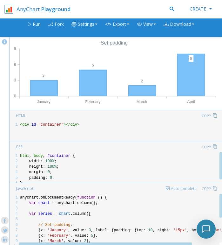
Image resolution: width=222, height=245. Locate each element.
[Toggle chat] (206, 229)
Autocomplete (184, 188)
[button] (146, 28)
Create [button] (201, 9)
